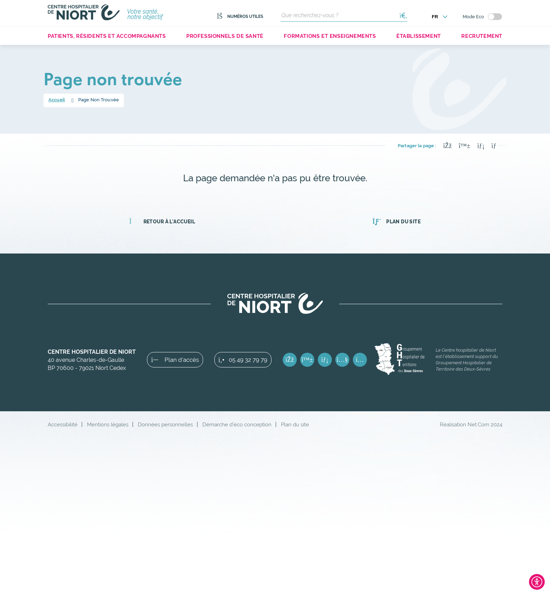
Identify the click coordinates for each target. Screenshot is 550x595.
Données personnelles (165, 424)
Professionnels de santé (224, 36)
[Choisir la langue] (439, 17)
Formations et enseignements (330, 36)
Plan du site (397, 221)
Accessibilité (63, 424)
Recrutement (481, 36)
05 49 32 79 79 (243, 359)
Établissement (418, 36)
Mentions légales (107, 424)
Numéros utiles (240, 16)
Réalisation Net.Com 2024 (471, 424)
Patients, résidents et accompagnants (107, 36)
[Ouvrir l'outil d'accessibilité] (537, 582)
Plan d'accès (175, 359)
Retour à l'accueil (162, 221)
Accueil (56, 99)
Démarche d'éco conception (236, 424)
